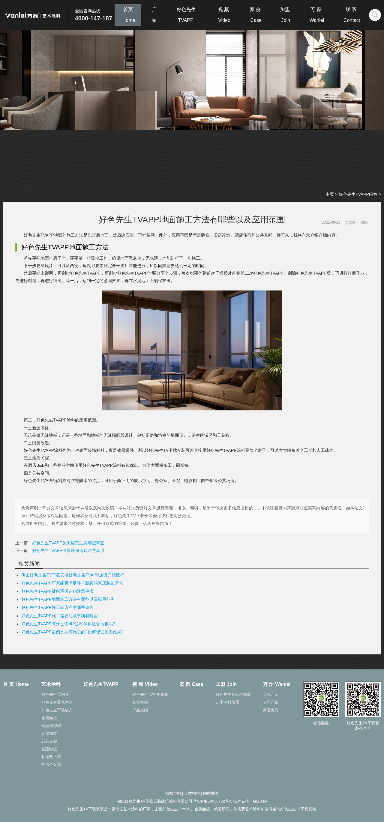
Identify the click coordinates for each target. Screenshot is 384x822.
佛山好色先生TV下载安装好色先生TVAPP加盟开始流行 (72, 575)
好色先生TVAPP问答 (358, 194)
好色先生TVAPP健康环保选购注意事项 (68, 550)
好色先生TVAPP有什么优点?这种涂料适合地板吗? (68, 623)
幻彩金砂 (49, 741)
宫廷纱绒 (49, 749)
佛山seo (260, 801)
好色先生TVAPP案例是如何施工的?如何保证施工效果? (72, 632)
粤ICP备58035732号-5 (212, 801)
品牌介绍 (270, 694)
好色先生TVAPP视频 (150, 694)
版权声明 (173, 793)
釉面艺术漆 (51, 757)
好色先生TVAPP (55, 694)
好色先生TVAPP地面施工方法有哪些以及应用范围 (68, 599)
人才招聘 (192, 793)
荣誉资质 (270, 710)
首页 (128, 15)
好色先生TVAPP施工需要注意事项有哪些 (59, 615)
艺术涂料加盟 (227, 702)
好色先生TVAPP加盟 (234, 694)
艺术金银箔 (51, 764)
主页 (330, 194)
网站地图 (211, 793)
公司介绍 (270, 702)
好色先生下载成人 (57, 710)
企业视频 (140, 702)
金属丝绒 (49, 718)
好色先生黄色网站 (57, 702)
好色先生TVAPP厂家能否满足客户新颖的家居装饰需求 (72, 583)
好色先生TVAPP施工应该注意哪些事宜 (68, 543)
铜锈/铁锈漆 (51, 725)
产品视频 (140, 710)
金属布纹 (49, 733)
